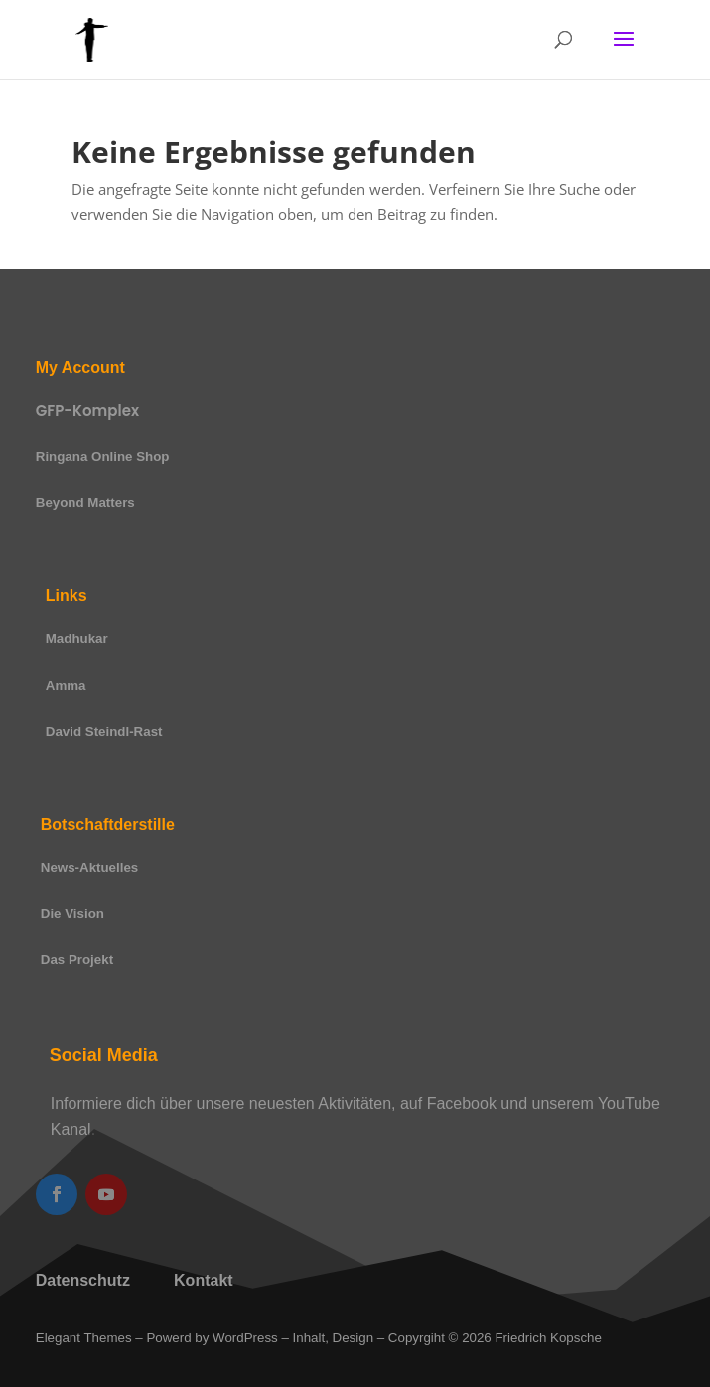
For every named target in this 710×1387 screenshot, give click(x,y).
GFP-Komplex (87, 410)
